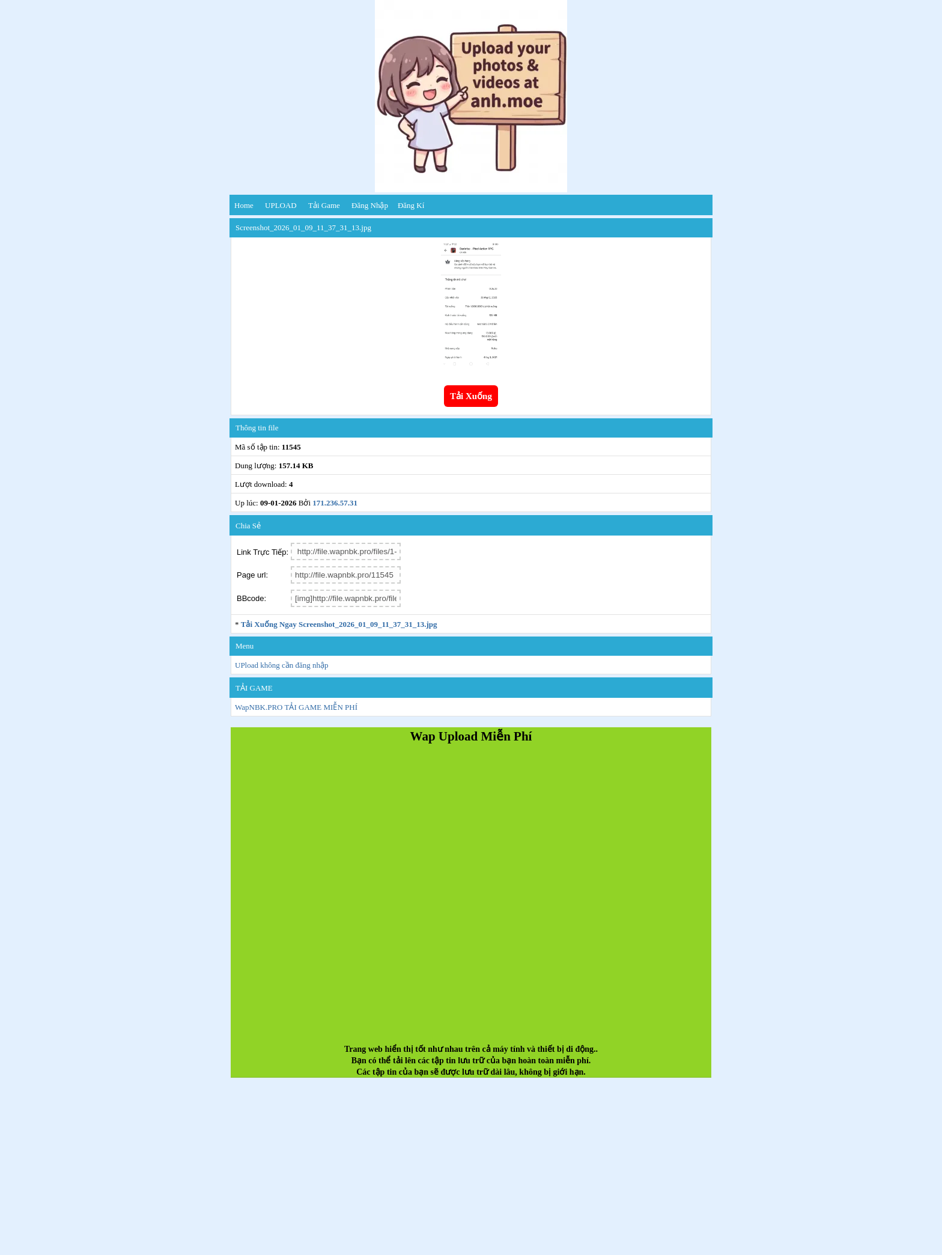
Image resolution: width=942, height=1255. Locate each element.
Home (244, 205)
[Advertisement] (471, 898)
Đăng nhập (369, 205)
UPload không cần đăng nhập (282, 665)
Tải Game (324, 205)
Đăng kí (411, 205)
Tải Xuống (471, 396)
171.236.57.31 (334, 502)
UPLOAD (281, 205)
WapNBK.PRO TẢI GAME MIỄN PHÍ (296, 707)
